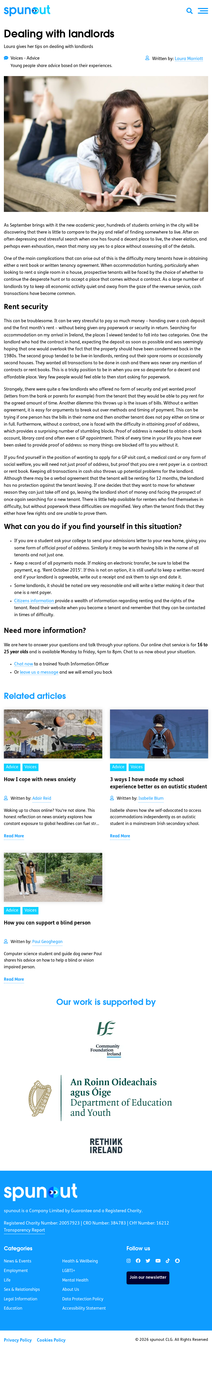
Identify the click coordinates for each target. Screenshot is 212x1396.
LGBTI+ (68, 1271)
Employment (16, 1271)
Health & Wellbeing (80, 1261)
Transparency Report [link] (24, 1230)
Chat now (23, 664)
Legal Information (20, 1299)
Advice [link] (12, 767)
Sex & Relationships (22, 1290)
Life (7, 1280)
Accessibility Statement (84, 1309)
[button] (203, 11)
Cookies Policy (51, 1340)
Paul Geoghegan (47, 942)
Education (13, 1309)
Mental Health (75, 1280)
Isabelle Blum (151, 799)
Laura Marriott (189, 59)
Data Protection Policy (82, 1299)
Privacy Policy (18, 1340)
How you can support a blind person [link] (47, 923)
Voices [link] (30, 767)
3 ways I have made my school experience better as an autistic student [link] (158, 783)
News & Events (17, 1261)
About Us (70, 1290)
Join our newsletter (148, 1278)
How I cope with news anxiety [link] (40, 779)
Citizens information (34, 601)
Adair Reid (41, 799)
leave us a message (39, 672)
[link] (40, 1192)
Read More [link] (14, 836)
